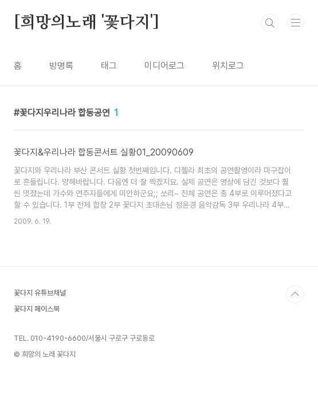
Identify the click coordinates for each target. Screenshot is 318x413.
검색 (269, 23)
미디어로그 (164, 65)
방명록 (61, 65)
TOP (295, 294)
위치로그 (228, 65)
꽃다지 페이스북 (37, 309)
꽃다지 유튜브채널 (40, 293)
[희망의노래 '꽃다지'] (86, 23)
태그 (109, 65)
